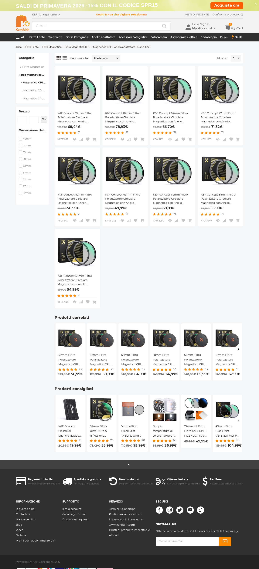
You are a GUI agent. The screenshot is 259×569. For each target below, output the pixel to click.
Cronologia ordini (74, 514)
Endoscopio (209, 37)
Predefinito (101, 58)
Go (44, 119)
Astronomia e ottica (183, 37)
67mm (27, 173)
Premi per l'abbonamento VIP (35, 540)
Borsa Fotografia (77, 37)
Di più (224, 37)
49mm (27, 139)
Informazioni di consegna (126, 519)
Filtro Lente (37, 37)
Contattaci (23, 514)
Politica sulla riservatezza (125, 514)
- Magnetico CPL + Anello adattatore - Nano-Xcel (34, 82)
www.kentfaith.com (122, 525)
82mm (27, 193)
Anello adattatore (103, 37)
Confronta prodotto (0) (228, 14)
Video (19, 530)
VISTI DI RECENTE (197, 14)
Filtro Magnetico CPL (77, 47)
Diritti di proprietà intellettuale (129, 530)
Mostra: (222, 58)
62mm (27, 166)
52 (234, 58)
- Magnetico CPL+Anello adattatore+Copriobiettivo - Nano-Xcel (34, 90)
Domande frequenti (75, 519)
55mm (27, 152)
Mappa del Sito (26, 519)
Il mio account (71, 509)
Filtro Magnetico (52, 47)
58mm (27, 159)
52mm (27, 145)
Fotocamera (159, 37)
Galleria (21, 535)
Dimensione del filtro (34, 130)
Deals (237, 37)
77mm (27, 186)
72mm (27, 179)
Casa (19, 47)
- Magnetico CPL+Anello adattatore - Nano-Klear (34, 98)
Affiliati (114, 535)
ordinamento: (79, 58)
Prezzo (24, 111)
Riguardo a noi (25, 509)
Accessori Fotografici (133, 37)
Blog (19, 525)
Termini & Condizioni (122, 509)
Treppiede (55, 37)
